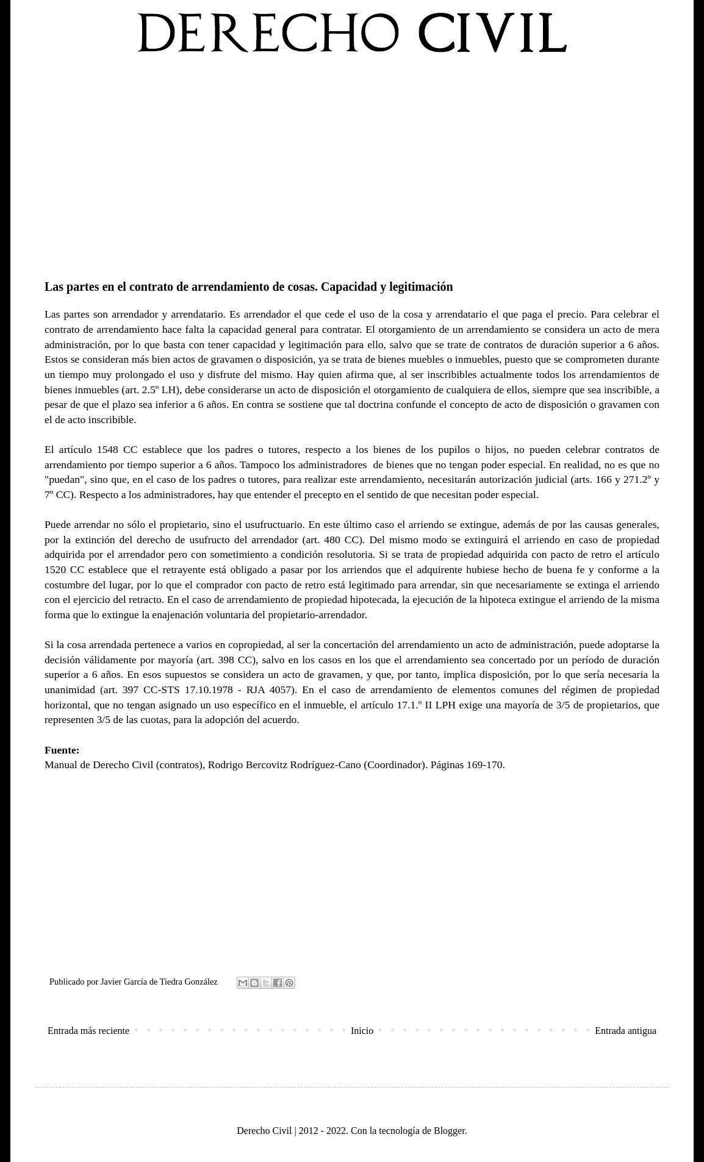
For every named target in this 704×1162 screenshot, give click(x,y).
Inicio (362, 1030)
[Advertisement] (352, 164)
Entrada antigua (625, 1030)
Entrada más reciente (88, 1030)
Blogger (449, 1130)
